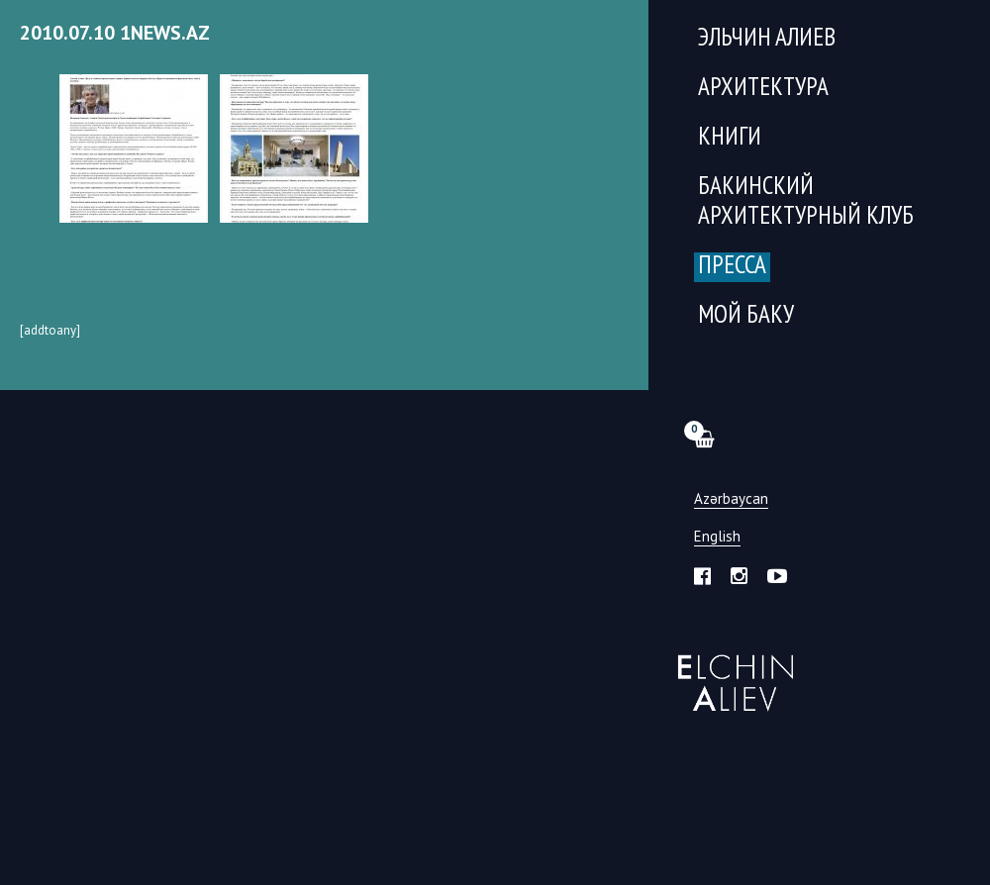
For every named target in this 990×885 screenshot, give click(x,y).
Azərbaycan (731, 499)
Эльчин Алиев (731, 672)
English (717, 537)
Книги (729, 138)
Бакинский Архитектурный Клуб (806, 202)
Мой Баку (746, 316)
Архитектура (763, 88)
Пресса (732, 266)
